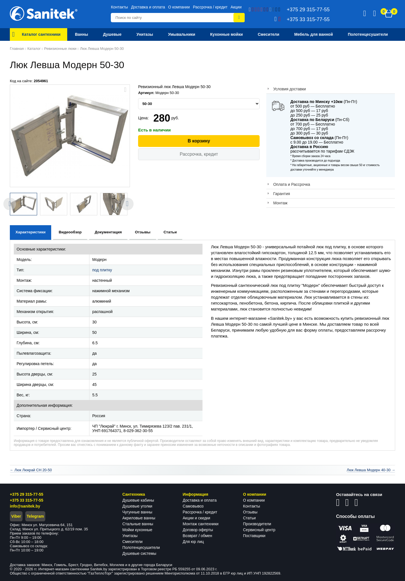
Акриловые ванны (138, 518)
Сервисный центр (259, 530)
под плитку (102, 270)
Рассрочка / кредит (210, 7)
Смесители (132, 541)
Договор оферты (198, 530)
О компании (179, 7)
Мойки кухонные (137, 530)
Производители (257, 524)
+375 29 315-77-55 (26, 494)
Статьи (249, 518)
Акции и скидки (196, 518)
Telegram (35, 516)
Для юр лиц (193, 541)
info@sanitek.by (25, 506)
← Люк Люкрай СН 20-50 (31, 470)
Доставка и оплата (148, 7)
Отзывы (250, 512)
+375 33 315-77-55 (26, 500)
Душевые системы (139, 553)
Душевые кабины (138, 500)
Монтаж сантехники (201, 524)
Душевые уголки (137, 506)
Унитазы (130, 535)
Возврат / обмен (197, 535)
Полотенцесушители (141, 547)
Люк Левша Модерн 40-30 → (371, 470)
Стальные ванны (137, 524)
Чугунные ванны (137, 512)
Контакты (119, 7)
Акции (236, 7)
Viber (16, 516)
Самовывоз (193, 506)
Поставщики (254, 535)
